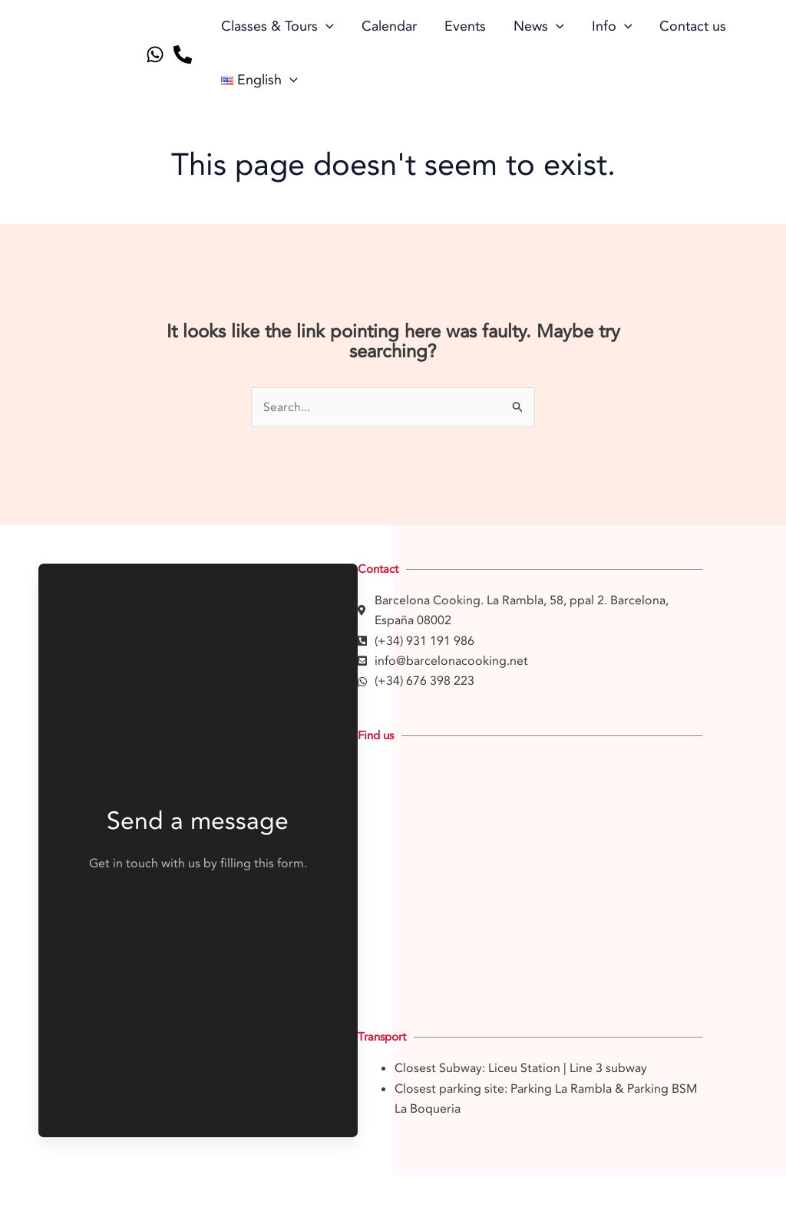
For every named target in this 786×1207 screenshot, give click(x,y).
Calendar (389, 26)
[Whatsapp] (155, 54)
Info (612, 27)
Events (465, 26)
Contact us (692, 26)
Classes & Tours (277, 27)
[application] (326, 27)
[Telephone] (182, 54)
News (539, 27)
